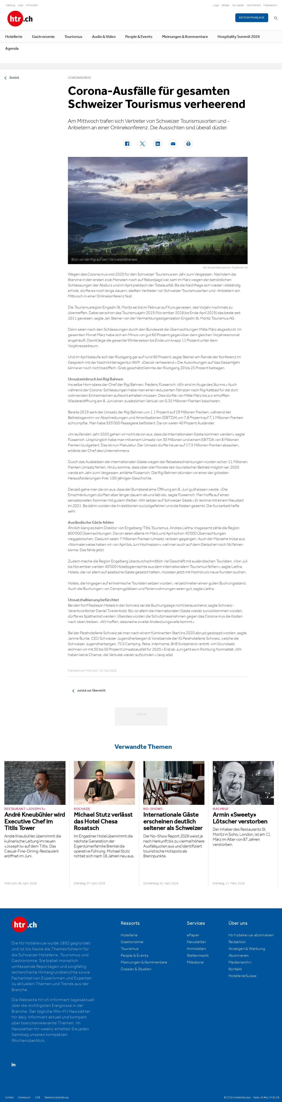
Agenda (12, 49)
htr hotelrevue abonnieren (251, 935)
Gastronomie (43, 37)
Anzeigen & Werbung (247, 949)
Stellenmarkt (198, 956)
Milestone (195, 962)
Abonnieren (239, 956)
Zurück (14, 77)
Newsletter (238, 5)
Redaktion (237, 942)
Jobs (20, 5)
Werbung (10, 5)
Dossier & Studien (136, 969)
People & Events (139, 37)
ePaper (225, 5)
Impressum (24, 1097)
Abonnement (254, 5)
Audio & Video (104, 37)
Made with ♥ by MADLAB (266, 1097)
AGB (37, 1097)
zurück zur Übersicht (91, 690)
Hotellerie (13, 37)
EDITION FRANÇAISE (252, 18)
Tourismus (73, 37)
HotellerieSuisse (243, 976)
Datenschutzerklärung (56, 1097)
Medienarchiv (270, 5)
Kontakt (235, 969)
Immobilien (32, 5)
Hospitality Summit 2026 (239, 37)
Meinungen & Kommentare (185, 37)
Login (216, 5)
